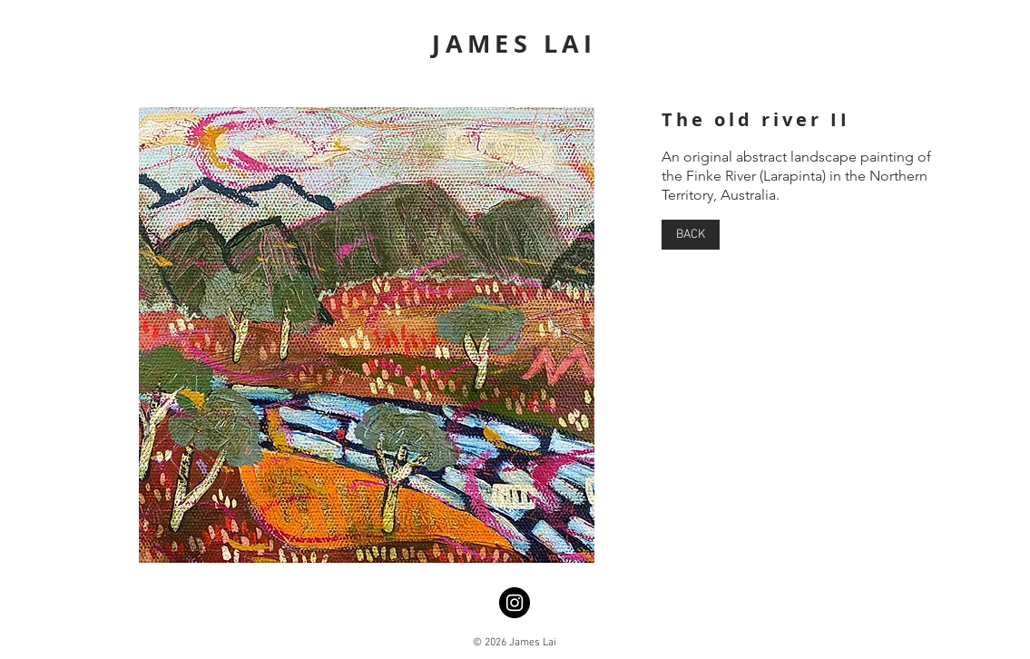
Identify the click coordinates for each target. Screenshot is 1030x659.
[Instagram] (514, 602)
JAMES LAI (514, 43)
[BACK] (691, 235)
